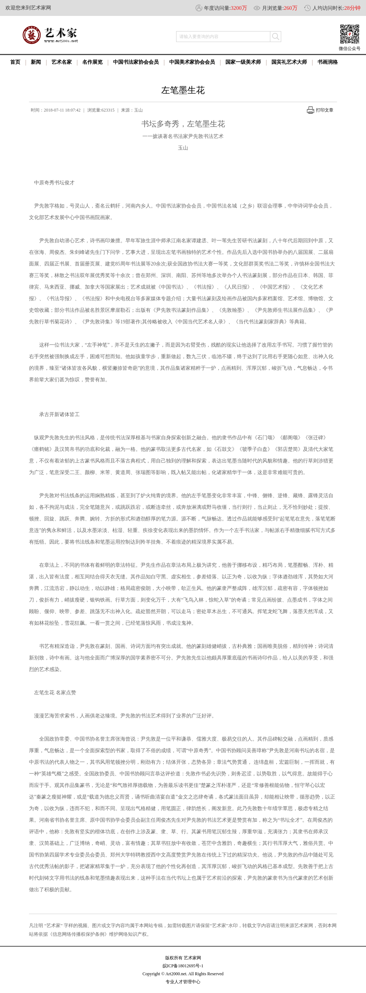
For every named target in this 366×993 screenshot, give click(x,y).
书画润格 (327, 62)
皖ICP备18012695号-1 (183, 965)
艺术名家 (61, 62)
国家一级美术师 (243, 62)
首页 (15, 62)
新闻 (36, 62)
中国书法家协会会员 (136, 62)
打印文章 (320, 110)
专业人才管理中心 (183, 981)
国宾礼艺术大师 (289, 62)
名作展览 (92, 62)
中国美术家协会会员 (192, 62)
